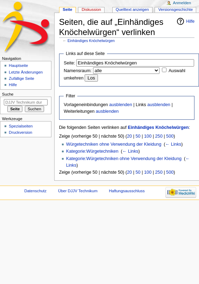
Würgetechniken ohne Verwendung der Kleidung (113, 144)
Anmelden (182, 3)
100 (147, 136)
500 (169, 136)
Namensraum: (78, 70)
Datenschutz (35, 191)
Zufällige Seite (21, 78)
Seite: (69, 63)
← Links (173, 144)
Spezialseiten (21, 126)
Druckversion (20, 132)
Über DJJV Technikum (78, 191)
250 (159, 136)
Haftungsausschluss (127, 191)
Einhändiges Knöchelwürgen (91, 41)
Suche (8, 94)
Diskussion (91, 9)
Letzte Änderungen (26, 72)
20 (129, 136)
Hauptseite (18, 65)
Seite (67, 9)
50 (138, 136)
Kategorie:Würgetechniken (92, 151)
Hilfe (190, 21)
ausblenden (120, 104)
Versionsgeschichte (175, 9)
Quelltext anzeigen (132, 9)
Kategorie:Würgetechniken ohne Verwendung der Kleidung (124, 158)
